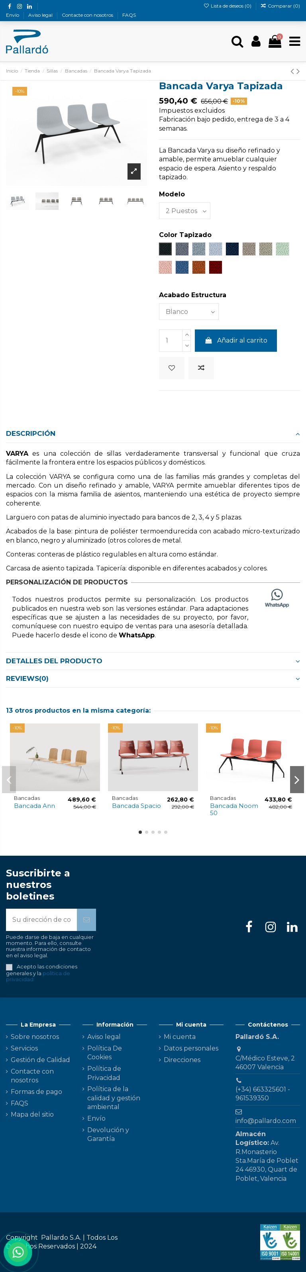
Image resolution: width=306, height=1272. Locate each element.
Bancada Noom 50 (234, 809)
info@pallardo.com (265, 1121)
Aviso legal (41, 15)
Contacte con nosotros (88, 15)
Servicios (24, 1048)
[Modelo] (184, 210)
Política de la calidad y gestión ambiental (113, 1098)
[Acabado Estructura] (189, 311)
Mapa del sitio (32, 1114)
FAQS (129, 15)
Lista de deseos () (227, 6)
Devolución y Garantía (108, 1134)
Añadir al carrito (236, 340)
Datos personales (191, 1048)
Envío (13, 15)
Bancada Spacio (136, 805)
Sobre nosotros (35, 1037)
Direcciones (182, 1060)
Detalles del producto (153, 661)
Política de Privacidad (104, 1073)
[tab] (153, 434)
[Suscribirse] (86, 920)
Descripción (153, 433)
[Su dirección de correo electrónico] (41, 920)
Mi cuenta (180, 1037)
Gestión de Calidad (40, 1060)
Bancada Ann (34, 805)
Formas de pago (36, 1092)
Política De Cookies (104, 1053)
